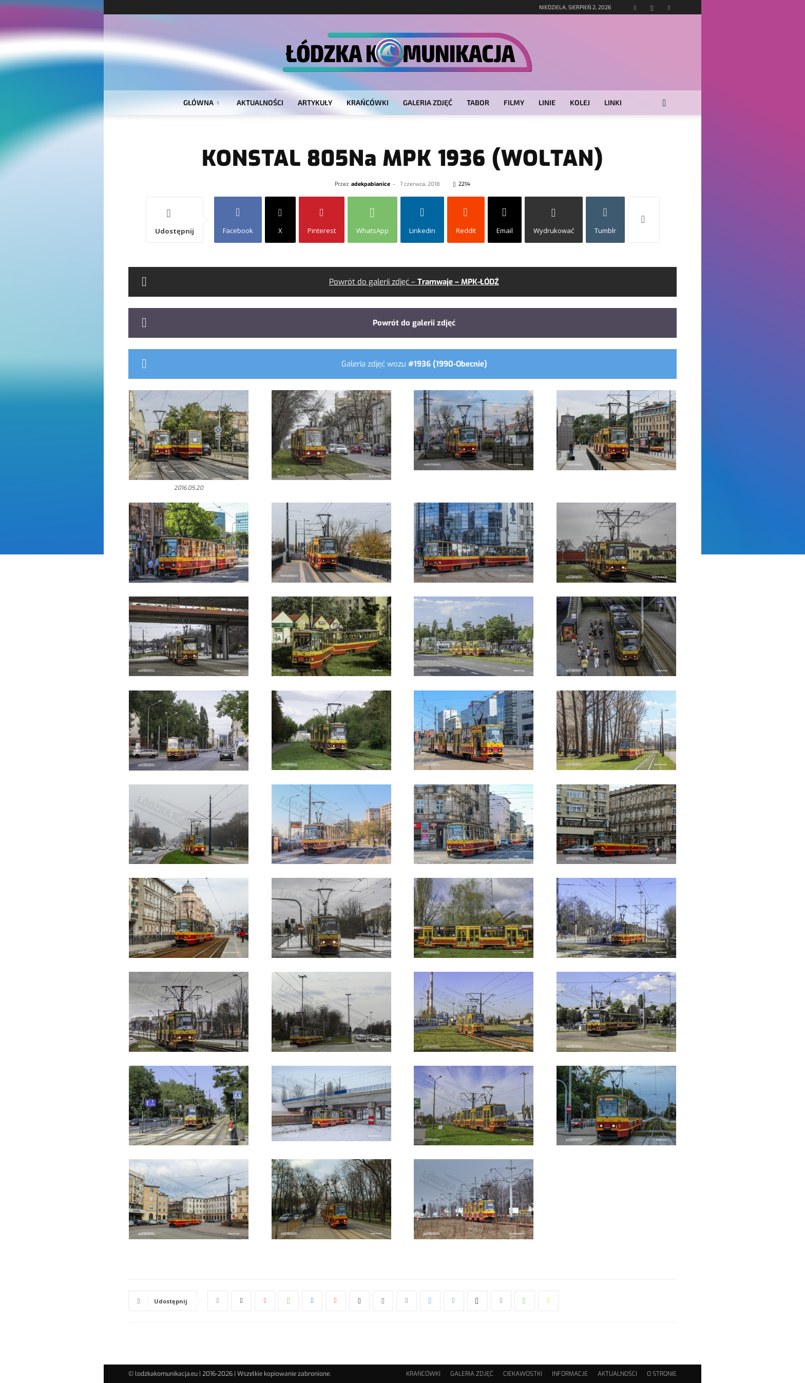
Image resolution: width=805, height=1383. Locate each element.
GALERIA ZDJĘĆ (427, 102)
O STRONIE (662, 1374)
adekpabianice (370, 183)
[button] (664, 103)
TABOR (478, 102)
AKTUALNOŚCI (260, 102)
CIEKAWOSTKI (522, 1374)
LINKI (613, 102)
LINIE (547, 102)
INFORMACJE (570, 1374)
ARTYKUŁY (315, 102)
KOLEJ (580, 102)
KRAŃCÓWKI (368, 102)
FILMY (514, 102)
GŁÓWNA (201, 102)
